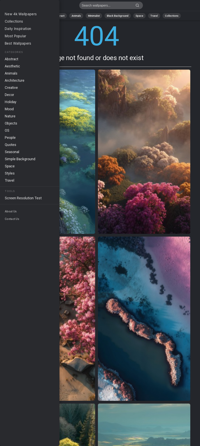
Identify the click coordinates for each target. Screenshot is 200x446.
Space (139, 15)
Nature (43, 15)
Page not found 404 (24, 6)
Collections (171, 15)
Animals (76, 15)
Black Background (117, 15)
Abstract (59, 15)
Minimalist (94, 15)
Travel (154, 15)
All (30, 15)
